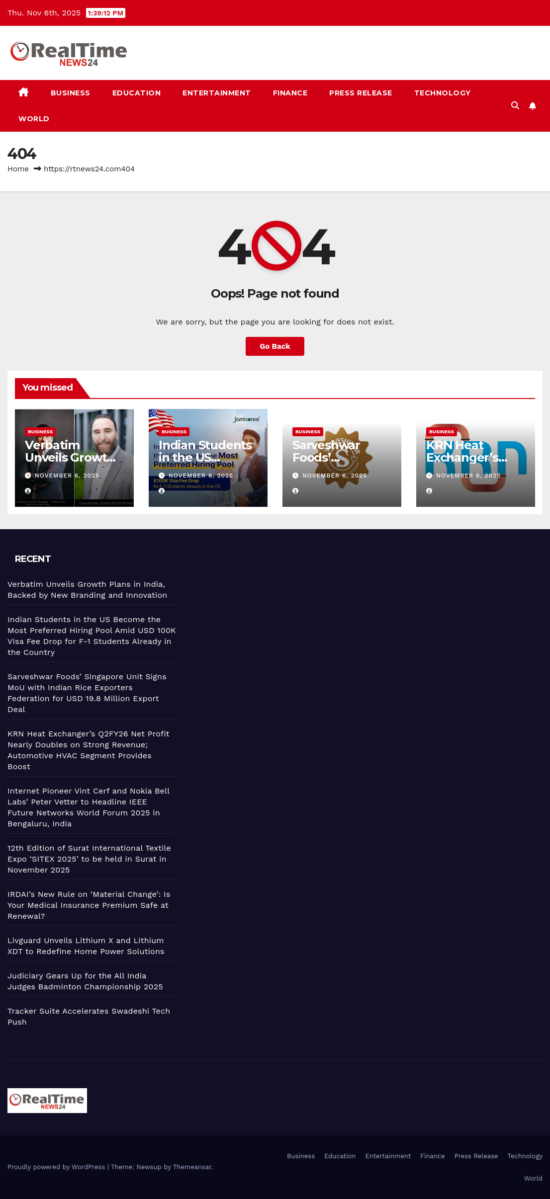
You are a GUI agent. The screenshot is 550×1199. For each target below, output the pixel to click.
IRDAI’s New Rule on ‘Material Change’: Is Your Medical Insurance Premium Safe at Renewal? (89, 905)
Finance (290, 92)
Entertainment (217, 92)
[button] (515, 105)
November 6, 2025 (67, 475)
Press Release (360, 92)
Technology (442, 92)
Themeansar (192, 1167)
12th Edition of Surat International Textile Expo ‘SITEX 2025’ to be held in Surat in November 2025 (89, 859)
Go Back (275, 346)
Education (136, 92)
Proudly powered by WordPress (57, 1167)
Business (71, 92)
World (34, 118)
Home (18, 168)
